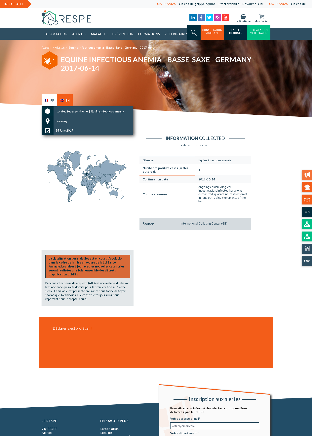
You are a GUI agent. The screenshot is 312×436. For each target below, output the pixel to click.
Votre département (184, 433)
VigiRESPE (49, 428)
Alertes (79, 34)
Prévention (123, 34)
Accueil (46, 47)
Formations (149, 34)
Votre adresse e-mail (184, 418)
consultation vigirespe (212, 31)
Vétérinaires (176, 34)
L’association (56, 34)
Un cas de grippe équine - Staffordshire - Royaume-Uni (215, 4)
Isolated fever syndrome (72, 111)
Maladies (99, 34)
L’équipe (106, 432)
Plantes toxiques (235, 31)
